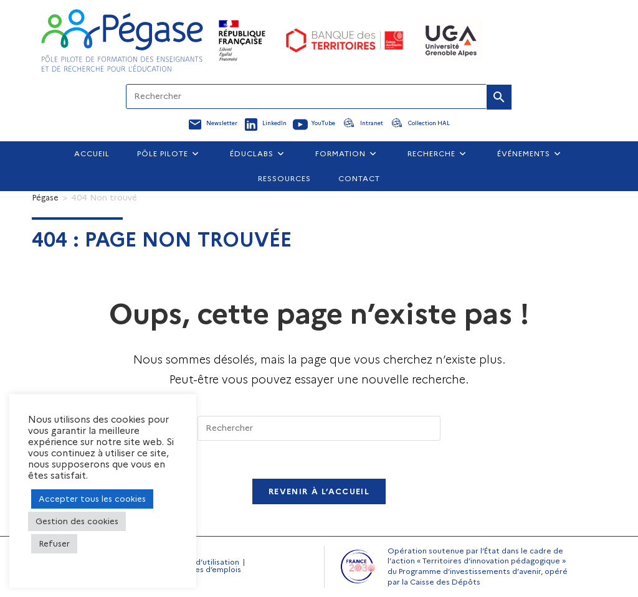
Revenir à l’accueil (319, 491)
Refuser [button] (54, 543)
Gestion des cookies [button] (77, 521)
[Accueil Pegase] (122, 40)
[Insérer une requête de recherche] (319, 428)
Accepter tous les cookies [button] (92, 499)
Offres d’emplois (210, 569)
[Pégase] (45, 197)
